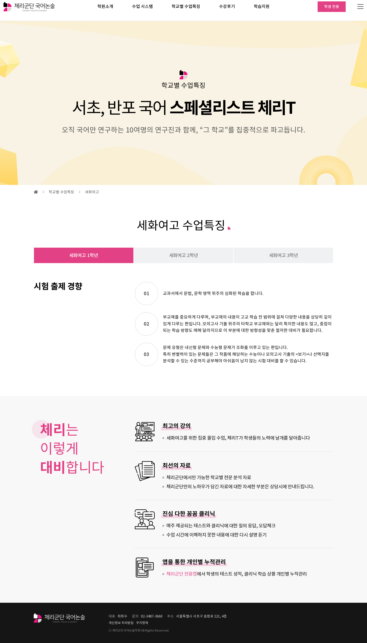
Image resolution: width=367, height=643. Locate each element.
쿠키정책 (142, 623)
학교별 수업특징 (186, 10)
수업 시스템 (142, 10)
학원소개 (105, 10)
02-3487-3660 (151, 616)
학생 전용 (331, 10)
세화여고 (92, 192)
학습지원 (262, 10)
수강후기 (227, 10)
